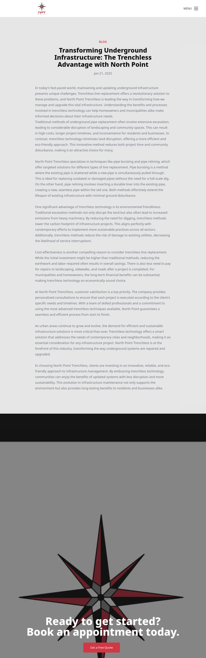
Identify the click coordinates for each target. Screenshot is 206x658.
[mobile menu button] (196, 8)
